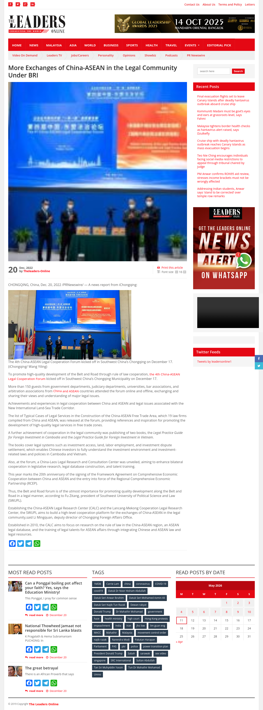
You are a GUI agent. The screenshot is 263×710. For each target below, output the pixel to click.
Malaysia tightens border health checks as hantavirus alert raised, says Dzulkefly (223, 125)
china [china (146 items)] (128, 584)
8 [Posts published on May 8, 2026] (226, 610)
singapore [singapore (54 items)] (131, 658)
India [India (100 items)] (147, 624)
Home (17, 45)
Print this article (169, 267)
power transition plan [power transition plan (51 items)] (106, 652)
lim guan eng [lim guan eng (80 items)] (115, 631)
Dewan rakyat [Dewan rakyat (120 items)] (138, 604)
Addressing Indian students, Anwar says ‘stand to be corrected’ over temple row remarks (223, 188)
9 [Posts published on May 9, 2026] (238, 610)
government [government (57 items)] (155, 611)
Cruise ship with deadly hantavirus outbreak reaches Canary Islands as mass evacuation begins (221, 140)
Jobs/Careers (80, 55)
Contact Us (192, 4)
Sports (132, 45)
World (90, 45)
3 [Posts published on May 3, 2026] (249, 602)
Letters (250, 4)
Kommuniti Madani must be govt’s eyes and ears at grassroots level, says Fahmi (223, 113)
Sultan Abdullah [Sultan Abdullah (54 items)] (103, 665)
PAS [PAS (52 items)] (140, 645)
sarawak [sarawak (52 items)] (99, 658)
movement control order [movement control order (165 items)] (108, 638)
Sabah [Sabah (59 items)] (161, 652)
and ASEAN (66, 391)
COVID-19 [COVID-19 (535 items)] (161, 584)
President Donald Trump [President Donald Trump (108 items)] (139, 652)
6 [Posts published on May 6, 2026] (204, 610)
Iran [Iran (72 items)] (158, 624)
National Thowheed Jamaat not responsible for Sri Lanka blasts (53, 628)
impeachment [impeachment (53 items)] (130, 624)
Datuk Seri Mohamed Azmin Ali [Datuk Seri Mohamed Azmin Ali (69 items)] (147, 597)
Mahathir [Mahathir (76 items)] (146, 631)
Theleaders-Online (36, 271)
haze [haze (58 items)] (96, 618)
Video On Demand (25, 55)
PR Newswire (196, 55)
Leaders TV (54, 55)
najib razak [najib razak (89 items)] (134, 638)
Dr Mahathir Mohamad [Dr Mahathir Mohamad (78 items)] (129, 611)
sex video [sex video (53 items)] (114, 658)
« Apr (179, 639)
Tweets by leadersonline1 (214, 358)
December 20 (56, 615)
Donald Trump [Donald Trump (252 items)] (102, 611)
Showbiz (150, 55)
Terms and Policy (230, 4)
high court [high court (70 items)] (134, 618)
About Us (209, 4)
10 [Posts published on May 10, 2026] (249, 610)
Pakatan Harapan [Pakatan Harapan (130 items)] (104, 645)
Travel (171, 45)
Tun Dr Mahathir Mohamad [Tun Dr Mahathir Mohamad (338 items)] (110, 672)
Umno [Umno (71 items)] (134, 672)
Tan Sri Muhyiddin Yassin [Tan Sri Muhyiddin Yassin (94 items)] (132, 665)
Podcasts (171, 55)
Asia (73, 45)
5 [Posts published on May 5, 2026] (193, 610)
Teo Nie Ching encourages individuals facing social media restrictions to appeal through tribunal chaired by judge (222, 157)
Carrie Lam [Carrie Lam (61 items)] (113, 584)
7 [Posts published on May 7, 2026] (215, 610)
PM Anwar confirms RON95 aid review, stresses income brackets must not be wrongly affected (223, 173)
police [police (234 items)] (160, 645)
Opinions (129, 55)
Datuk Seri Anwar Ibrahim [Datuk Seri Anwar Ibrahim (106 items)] (109, 597)
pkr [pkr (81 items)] (150, 645)
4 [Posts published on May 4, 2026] (181, 610)
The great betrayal (41, 667)
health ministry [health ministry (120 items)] (113, 618)
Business (111, 45)
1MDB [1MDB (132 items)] (97, 584)
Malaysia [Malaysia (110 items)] (162, 631)
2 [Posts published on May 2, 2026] (238, 602)
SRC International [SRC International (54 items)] (153, 658)
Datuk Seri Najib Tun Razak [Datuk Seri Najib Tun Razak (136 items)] (109, 604)
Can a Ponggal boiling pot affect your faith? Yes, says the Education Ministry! (56, 587)
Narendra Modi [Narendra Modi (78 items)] (155, 638)
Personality (106, 55)
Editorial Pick (219, 45)
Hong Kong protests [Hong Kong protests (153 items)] (105, 624)
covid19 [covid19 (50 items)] (98, 590)
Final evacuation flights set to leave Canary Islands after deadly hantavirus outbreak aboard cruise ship (223, 100)
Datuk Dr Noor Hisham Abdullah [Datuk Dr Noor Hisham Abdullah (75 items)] (127, 590)
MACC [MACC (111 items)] (131, 631)
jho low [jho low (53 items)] (98, 631)
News (33, 45)
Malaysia (54, 45)
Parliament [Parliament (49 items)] (126, 645)
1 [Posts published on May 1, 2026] (226, 602)
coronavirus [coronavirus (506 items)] (143, 584)
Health (152, 45)
